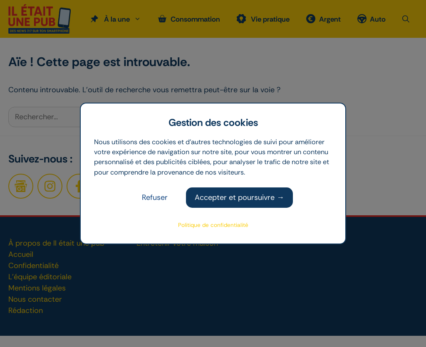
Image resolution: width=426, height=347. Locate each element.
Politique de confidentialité (213, 225)
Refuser (155, 197)
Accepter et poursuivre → (239, 197)
